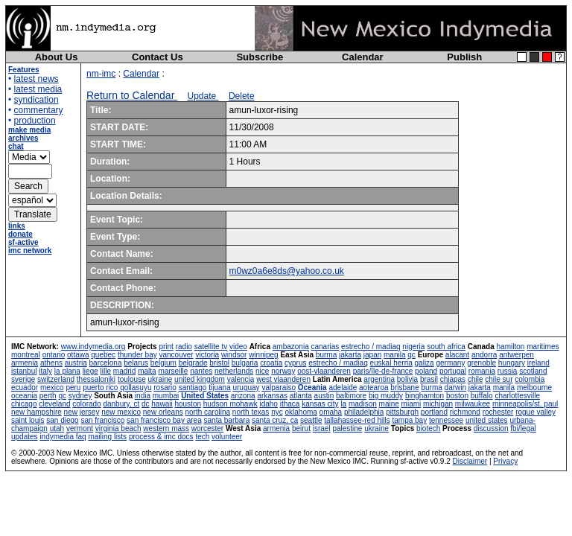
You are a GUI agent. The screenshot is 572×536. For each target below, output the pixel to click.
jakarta (350, 355)
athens (51, 363)
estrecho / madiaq (371, 346)
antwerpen (516, 355)
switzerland (55, 379)
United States (205, 396)
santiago (193, 387)
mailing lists (107, 437)
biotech (428, 428)
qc (411, 355)
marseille (173, 371)
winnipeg (263, 355)
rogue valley (535, 412)
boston (457, 396)
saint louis (27, 420)
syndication (36, 100)
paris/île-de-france (383, 371)
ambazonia (291, 346)
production (35, 120)
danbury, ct (121, 404)
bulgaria (245, 363)
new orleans (163, 412)
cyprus (295, 363)
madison (363, 404)
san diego (62, 420)
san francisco (102, 420)
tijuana (219, 387)
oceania (24, 396)
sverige (23, 379)
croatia (271, 363)
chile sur (498, 379)
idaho (268, 404)
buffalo (482, 396)
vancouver (176, 355)
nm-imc (100, 73)
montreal (25, 355)
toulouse (132, 379)
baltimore (351, 396)
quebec (103, 355)
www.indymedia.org (93, 346)
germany (450, 363)
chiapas (452, 379)
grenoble (481, 363)
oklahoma (301, 412)
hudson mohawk (230, 404)
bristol (219, 363)
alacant (457, 355)
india (142, 396)
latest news (36, 79)
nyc (277, 412)
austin (324, 396)
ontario (54, 355)
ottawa (78, 355)
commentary (38, 110)
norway (283, 371)
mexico (52, 387)
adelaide (342, 387)
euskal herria (391, 363)
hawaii (161, 404)
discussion (491, 428)
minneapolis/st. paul (525, 404)
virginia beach (118, 428)
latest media (38, 89)
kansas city (320, 404)
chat (16, 146)
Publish (464, 57)
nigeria (413, 346)
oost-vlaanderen (324, 371)
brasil (429, 379)
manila (394, 355)
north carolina (207, 412)
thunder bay (137, 355)
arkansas (272, 396)
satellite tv (210, 346)
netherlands (233, 371)
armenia (24, 363)
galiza (424, 363)
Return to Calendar (131, 95)
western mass (166, 428)
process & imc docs (161, 437)
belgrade (193, 363)
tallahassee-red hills (357, 420)
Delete (242, 96)
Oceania (312, 387)
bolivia (407, 379)
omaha (331, 412)
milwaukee (472, 404)
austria (76, 363)
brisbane (404, 387)
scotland (533, 371)
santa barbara (227, 420)
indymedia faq (62, 437)
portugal (452, 371)
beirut (301, 428)
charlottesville (517, 396)
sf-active (23, 242)
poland (426, 371)
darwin (455, 387)
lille (106, 371)
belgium (163, 363)
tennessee (446, 420)
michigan (438, 404)
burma (326, 355)
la (343, 404)
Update (203, 96)
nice (262, 371)
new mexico (121, 412)
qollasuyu (135, 387)
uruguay (245, 387)
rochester (498, 412)
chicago (23, 404)
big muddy (386, 396)
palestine (347, 428)
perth (48, 396)
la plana (67, 371)
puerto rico (100, 387)
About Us (56, 57)
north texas (250, 412)
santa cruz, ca (275, 420)
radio (184, 346)
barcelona (105, 363)
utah (57, 428)
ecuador (24, 387)
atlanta (301, 396)
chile (475, 379)
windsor (234, 355)
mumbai (166, 396)
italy (45, 371)
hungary (511, 363)
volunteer (227, 437)
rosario (165, 387)
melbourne (534, 387)
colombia (529, 379)
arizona (243, 396)
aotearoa (373, 387)
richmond (465, 412)
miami (411, 404)
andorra (484, 355)
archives (23, 138)
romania (481, 371)
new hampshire (36, 412)
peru (73, 387)
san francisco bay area (164, 420)
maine (389, 404)
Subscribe (259, 57)
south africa (446, 346)
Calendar (363, 57)
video (238, 346)
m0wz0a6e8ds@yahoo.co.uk (286, 271)
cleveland (54, 404)
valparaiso (278, 387)
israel (322, 428)
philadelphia (364, 412)
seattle (311, 420)
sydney (80, 396)
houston (187, 404)
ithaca (290, 404)
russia (508, 371)
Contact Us (157, 57)
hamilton (511, 346)
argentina (379, 379)
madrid (124, 371)
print (166, 346)
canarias (325, 346)
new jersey (82, 412)
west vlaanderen (283, 379)
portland (434, 412)
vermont (79, 428)
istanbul (23, 371)
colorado (86, 404)
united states (486, 420)
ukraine (159, 379)
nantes (201, 371)
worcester (207, 428)
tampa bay (409, 420)
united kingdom (199, 379)
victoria (207, 355)
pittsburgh (402, 412)
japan (372, 355)
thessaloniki (96, 379)
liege (90, 371)
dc (146, 404)
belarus (136, 363)
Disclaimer (470, 461)
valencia (241, 379)
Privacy (505, 461)
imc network (29, 250)
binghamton (424, 396)
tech (202, 437)
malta (147, 371)
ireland (538, 363)
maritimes (543, 346)
